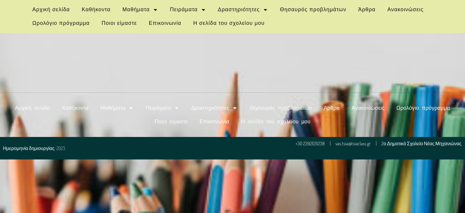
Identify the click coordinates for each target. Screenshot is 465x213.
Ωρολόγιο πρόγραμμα (61, 23)
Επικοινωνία (165, 23)
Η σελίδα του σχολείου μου (229, 23)
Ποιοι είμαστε (119, 23)
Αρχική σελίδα (51, 9)
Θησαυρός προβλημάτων (313, 9)
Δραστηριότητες (243, 9)
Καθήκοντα (96, 9)
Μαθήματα (140, 9)
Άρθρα (366, 9)
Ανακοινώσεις (405, 9)
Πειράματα (188, 9)
